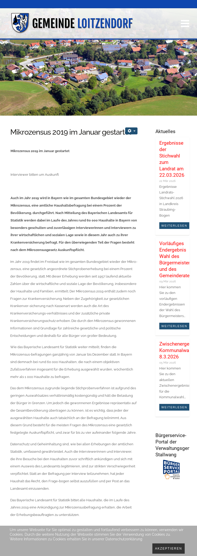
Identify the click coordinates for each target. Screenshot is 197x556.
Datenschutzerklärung (123, 539)
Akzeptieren (168, 548)
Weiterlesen (174, 225)
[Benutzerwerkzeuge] (131, 130)
